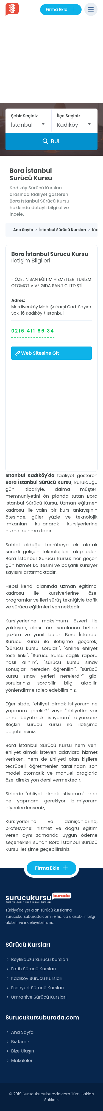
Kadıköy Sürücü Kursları (33, 978)
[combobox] (28, 125)
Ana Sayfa (19, 1032)
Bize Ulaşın (19, 1051)
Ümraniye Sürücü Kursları (35, 997)
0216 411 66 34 (32, 331)
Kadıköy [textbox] (67, 125)
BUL (51, 141)
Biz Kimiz (17, 1041)
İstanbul (55, 313)
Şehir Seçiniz (24, 116)
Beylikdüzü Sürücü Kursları (36, 959)
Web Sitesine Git (37, 353)
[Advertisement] (51, 62)
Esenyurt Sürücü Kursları (34, 988)
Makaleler (18, 1060)
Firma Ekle (61, 9)
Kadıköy (34, 313)
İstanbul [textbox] (22, 125)
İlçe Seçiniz (68, 116)
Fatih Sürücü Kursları (30, 969)
